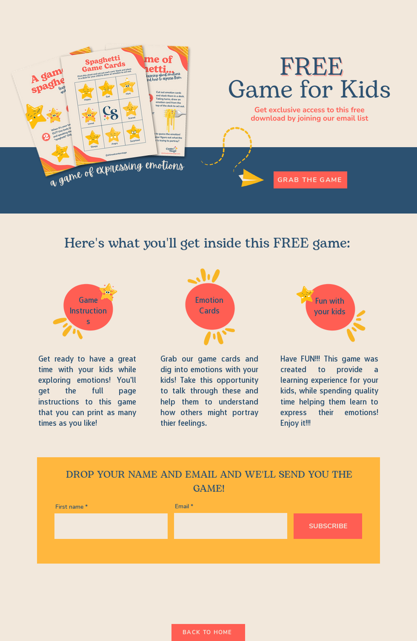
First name (69, 507)
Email (182, 507)
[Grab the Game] (310, 179)
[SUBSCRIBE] (328, 526)
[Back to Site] (282, 592)
